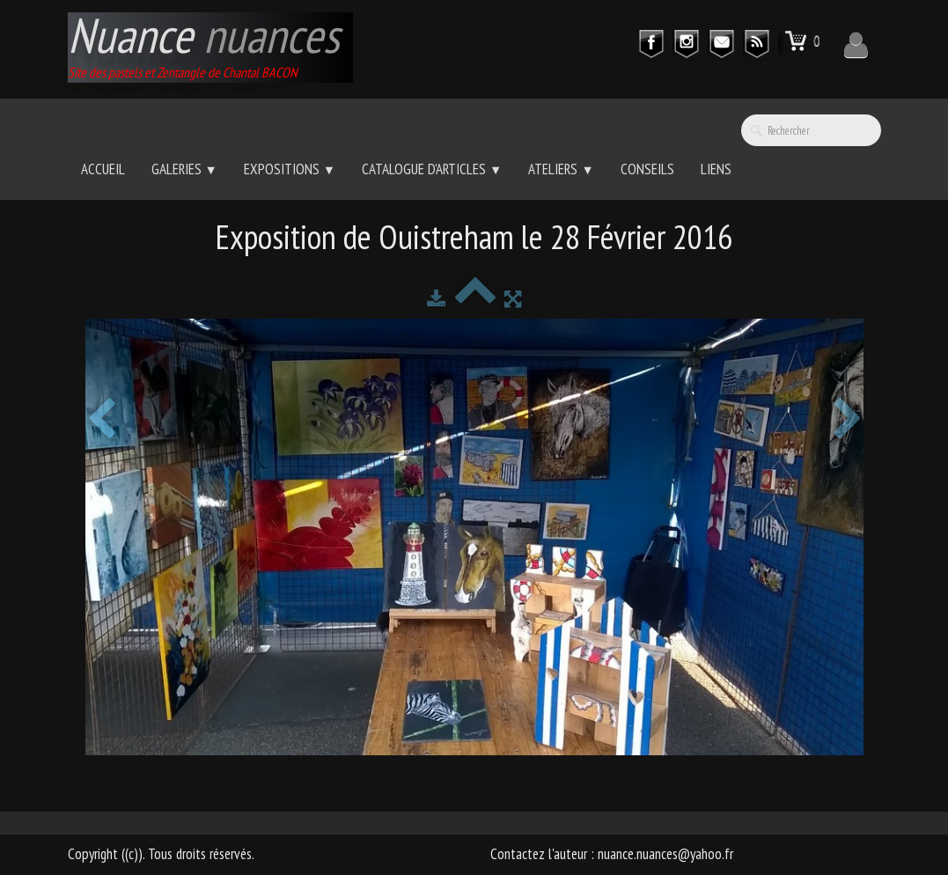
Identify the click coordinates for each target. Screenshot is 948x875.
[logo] (210, 47)
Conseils (647, 169)
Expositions (289, 169)
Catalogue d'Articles (432, 169)
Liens (716, 169)
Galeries (184, 169)
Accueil (103, 169)
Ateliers (560, 169)
